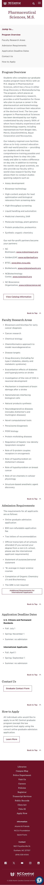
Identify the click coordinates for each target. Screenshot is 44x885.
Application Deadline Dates (15, 51)
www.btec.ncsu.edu (20, 263)
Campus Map (22, 771)
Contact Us (7, 56)
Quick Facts (22, 835)
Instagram (29, 862)
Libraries (22, 767)
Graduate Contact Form (17, 688)
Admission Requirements (14, 45)
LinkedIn (38, 862)
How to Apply (8, 62)
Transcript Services (22, 796)
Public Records (22, 801)
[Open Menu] (39, 3)
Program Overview (11, 35)
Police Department (22, 775)
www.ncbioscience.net (30, 285)
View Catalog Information (18, 297)
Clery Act (22, 805)
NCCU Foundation (22, 831)
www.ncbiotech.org (22, 277)
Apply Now (22, 813)
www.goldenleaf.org (28, 257)
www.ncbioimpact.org (27, 252)
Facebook (5, 862)
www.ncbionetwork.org (29, 268)
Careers (22, 784)
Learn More (11, 739)
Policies (22, 788)
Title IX (22, 809)
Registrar (22, 792)
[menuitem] (5, 863)
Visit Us (22, 779)
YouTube (21, 862)
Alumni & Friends (22, 826)
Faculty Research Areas (13, 40)
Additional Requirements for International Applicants (22, 591)
